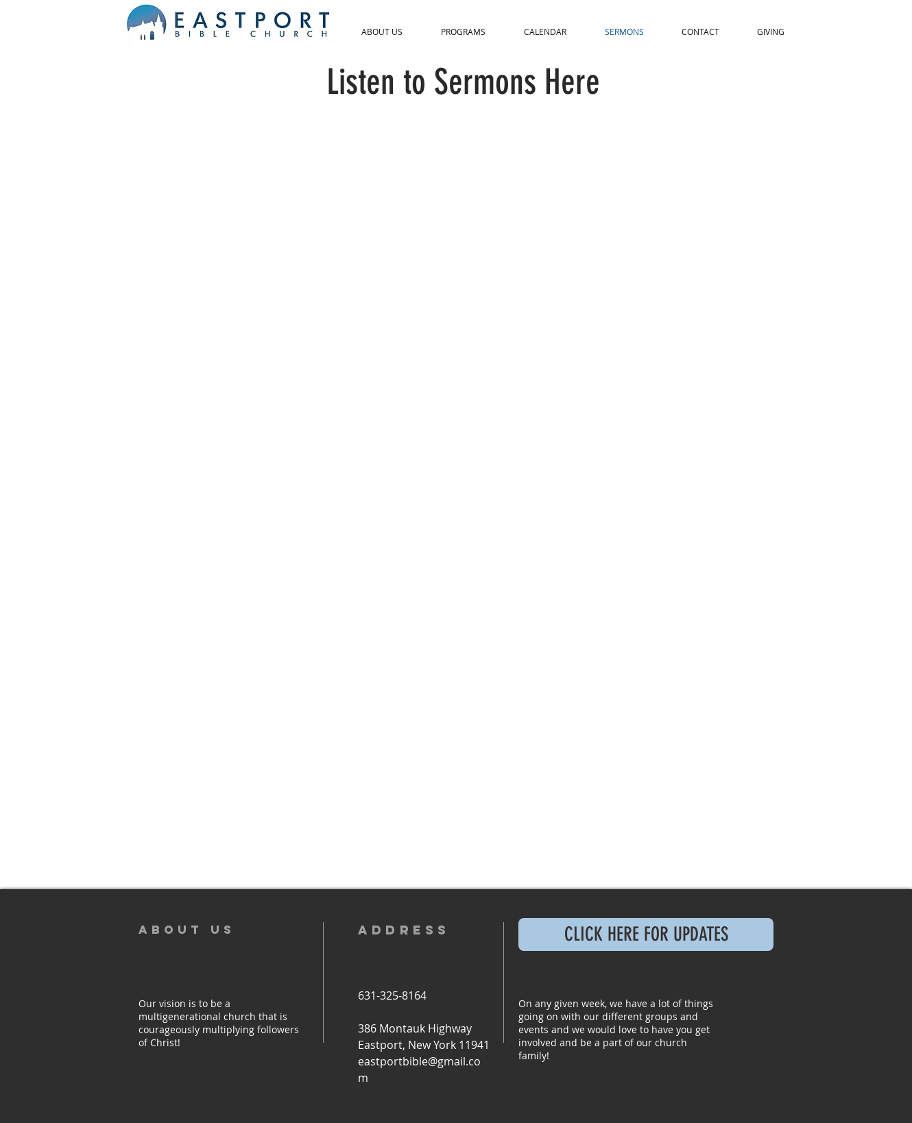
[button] (382, 32)
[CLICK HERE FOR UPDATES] (645, 934)
